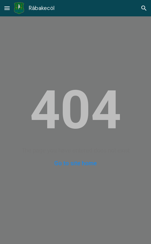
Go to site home (75, 163)
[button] (7, 8)
